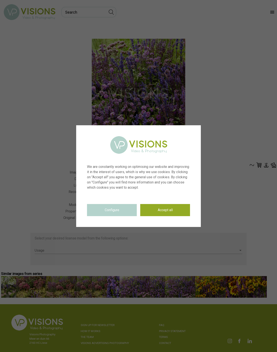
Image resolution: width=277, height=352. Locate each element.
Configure (112, 210)
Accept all (165, 210)
